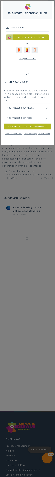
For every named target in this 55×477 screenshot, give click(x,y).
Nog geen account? (27, 59)
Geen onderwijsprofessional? (37, 134)
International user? (13, 134)
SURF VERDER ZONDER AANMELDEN (27, 126)
